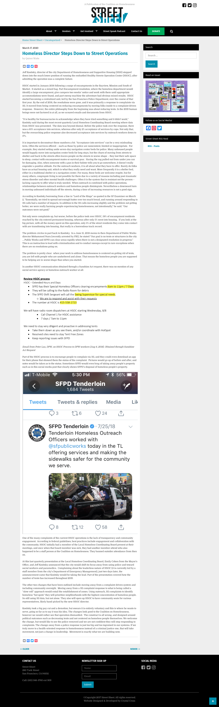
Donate (156, 31)
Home (25, 40)
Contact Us (136, 31)
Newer (134, 649)
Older (25, 649)
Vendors (66, 31)
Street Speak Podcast (114, 31)
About (49, 31)
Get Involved (86, 31)
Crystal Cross (128, 701)
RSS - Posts (154, 146)
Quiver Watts (32, 58)
